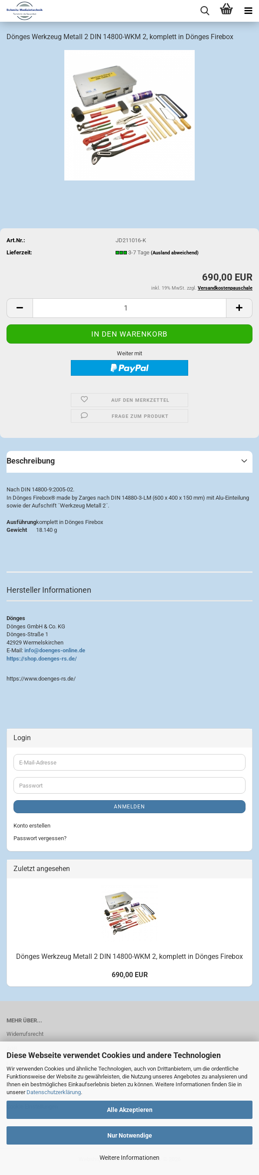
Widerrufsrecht (25, 1034)
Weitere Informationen (129, 1157)
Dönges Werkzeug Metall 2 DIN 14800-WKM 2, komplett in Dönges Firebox (129, 956)
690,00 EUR (130, 975)
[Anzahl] (129, 308)
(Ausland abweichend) (175, 253)
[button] (20, 308)
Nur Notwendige (129, 1135)
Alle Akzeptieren (130, 1109)
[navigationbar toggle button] (248, 11)
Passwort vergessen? (39, 838)
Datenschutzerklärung (54, 1092)
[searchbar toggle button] (205, 11)
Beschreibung (31, 460)
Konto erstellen (31, 825)
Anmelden (129, 807)
